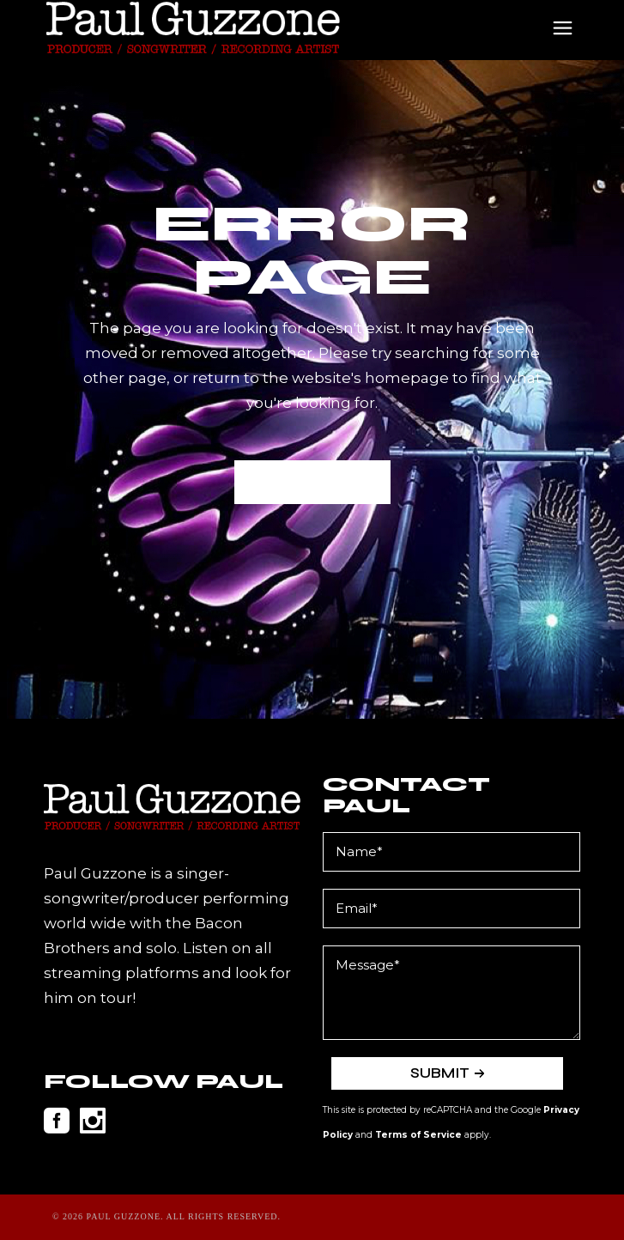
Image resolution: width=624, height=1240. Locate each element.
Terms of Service (418, 1134)
